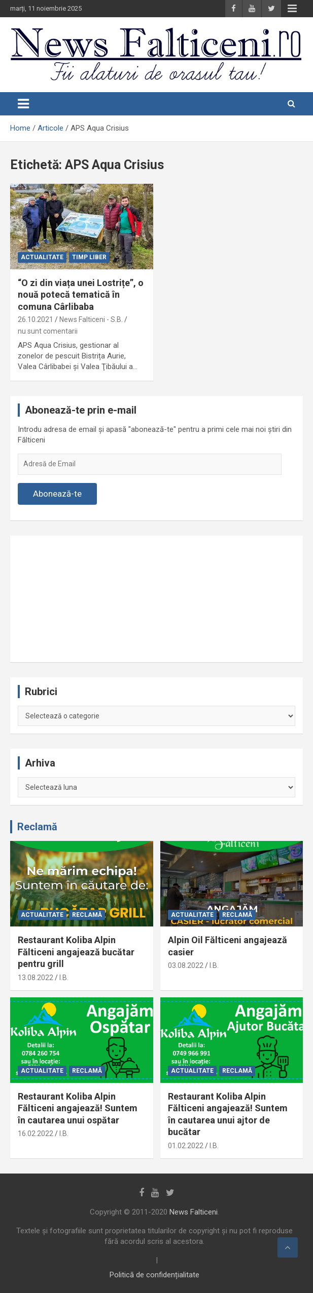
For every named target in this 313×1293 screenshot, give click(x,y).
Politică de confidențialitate (154, 1274)
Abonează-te (57, 494)
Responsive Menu (292, 8)
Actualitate (42, 257)
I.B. (63, 978)
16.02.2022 (35, 1133)
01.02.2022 (185, 1146)
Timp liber (89, 257)
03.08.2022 (185, 965)
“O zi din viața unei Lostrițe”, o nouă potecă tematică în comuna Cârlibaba (81, 294)
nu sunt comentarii (48, 331)
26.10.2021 (35, 319)
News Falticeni (193, 1212)
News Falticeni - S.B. (91, 319)
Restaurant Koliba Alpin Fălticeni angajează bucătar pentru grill (76, 952)
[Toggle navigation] (23, 103)
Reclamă (37, 827)
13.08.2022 (35, 978)
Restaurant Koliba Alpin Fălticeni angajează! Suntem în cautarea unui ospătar (77, 1108)
